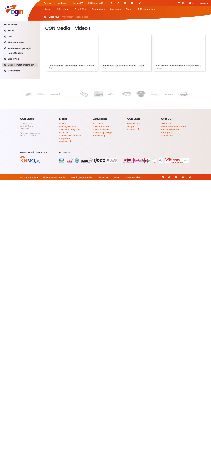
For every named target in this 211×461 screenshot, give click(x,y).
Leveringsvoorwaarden (82, 177)
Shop (129, 9)
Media (47, 9)
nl (192, 3)
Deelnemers (12, 70)
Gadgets (131, 126)
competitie (146, 9)
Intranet (78, 2)
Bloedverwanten (14, 42)
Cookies (117, 177)
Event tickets (133, 123)
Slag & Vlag (11, 59)
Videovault (65, 141)
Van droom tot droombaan (19, 65)
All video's (10, 24)
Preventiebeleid (133, 177)
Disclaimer (103, 177)
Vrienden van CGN (170, 129)
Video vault (54, 17)
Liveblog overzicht (67, 126)
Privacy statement (29, 177)
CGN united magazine (69, 129)
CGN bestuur (167, 135)
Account (204, 3)
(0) (181, 3)
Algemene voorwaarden (54, 177)
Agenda (47, 3)
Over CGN (80, 9)
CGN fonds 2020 (96, 3)
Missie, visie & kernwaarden (174, 126)
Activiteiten (63, 9)
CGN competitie (101, 126)
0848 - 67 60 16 (28, 135)
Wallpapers (64, 138)
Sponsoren (115, 9)
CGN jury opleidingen (103, 132)
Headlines (62, 3)
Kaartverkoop (98, 9)
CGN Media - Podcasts (70, 135)
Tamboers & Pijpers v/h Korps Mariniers (17, 50)
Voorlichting (99, 135)
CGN (8, 36)
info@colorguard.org (30, 133)
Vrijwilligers (166, 132)
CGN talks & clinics (102, 129)
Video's (62, 123)
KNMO (9, 30)
